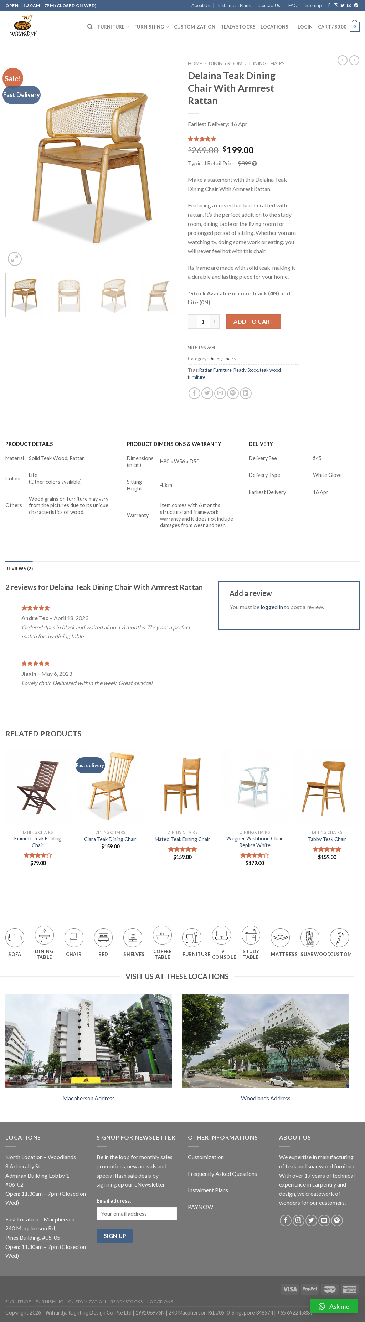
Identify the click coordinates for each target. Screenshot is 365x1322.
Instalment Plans (234, 5)
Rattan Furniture (215, 370)
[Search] (90, 27)
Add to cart (253, 321)
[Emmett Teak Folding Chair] (38, 786)
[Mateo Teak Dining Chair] (182, 786)
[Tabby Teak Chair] (327, 786)
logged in (272, 606)
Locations (274, 27)
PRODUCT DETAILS (29, 444)
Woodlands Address (266, 1098)
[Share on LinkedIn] (246, 393)
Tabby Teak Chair (327, 839)
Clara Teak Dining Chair (110, 839)
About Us (200, 5)
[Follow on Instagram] (336, 5)
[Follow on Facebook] (329, 5)
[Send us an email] (349, 5)
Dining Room (225, 63)
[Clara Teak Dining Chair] (110, 786)
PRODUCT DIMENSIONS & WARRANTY (174, 444)
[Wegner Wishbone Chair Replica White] (254, 786)
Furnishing (151, 27)
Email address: (114, 1201)
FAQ (293, 5)
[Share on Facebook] (194, 393)
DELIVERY (261, 444)
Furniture (113, 27)
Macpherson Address (88, 1098)
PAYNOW (200, 1206)
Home (195, 63)
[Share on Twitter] (207, 393)
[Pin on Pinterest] (233, 393)
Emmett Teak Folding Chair (37, 841)
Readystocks (238, 27)
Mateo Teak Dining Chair (182, 839)
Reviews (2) (19, 568)
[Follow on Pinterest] (356, 5)
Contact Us (269, 5)
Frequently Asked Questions (222, 1173)
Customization (194, 27)
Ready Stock (245, 370)
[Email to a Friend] (220, 393)
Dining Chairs (267, 63)
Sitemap (313, 5)
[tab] (19, 568)
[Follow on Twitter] (342, 5)
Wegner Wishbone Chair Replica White (254, 841)
